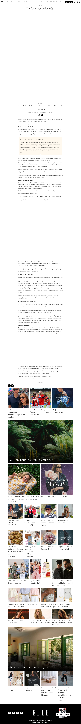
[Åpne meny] (2, 2)
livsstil (40, 382)
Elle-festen (46, 2)
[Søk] (75, 2)
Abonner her (69, 2)
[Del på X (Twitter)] (42, 115)
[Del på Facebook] (39, 115)
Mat (41, 2)
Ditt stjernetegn (54, 2)
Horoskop (12, 2)
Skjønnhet (19, 2)
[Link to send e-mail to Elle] (21, 713)
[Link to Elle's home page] (40, 713)
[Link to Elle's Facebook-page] (13, 713)
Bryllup (62, 2)
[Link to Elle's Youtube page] (17, 713)
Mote (6, 2)
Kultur (31, 2)
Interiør (36, 2)
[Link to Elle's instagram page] (9, 713)
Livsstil (26, 2)
